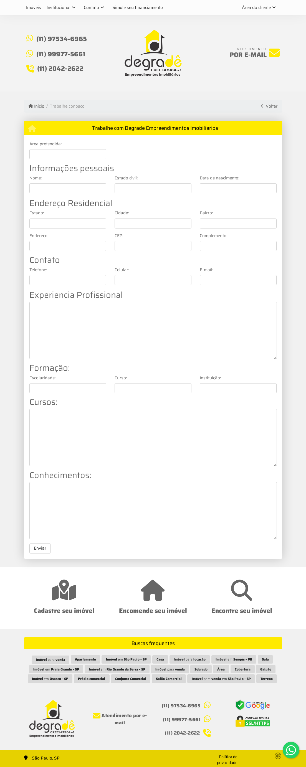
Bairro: (206, 213)
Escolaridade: (42, 378)
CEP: (119, 236)
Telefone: (38, 270)
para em (221, 678)
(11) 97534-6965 (61, 39)
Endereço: (38, 236)
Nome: (35, 178)
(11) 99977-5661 (60, 54)
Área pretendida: (45, 144)
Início (36, 106)
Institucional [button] (58, 7)
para (50, 659)
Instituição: (210, 378)
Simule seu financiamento (137, 7)
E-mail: (206, 270)
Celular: (122, 270)
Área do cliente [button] (256, 7)
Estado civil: (126, 178)
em (126, 659)
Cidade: (122, 213)
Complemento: (213, 236)
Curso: (121, 378)
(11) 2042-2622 (60, 68)
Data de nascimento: (219, 178)
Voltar (269, 106)
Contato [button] (91, 7)
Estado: (36, 213)
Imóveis (33, 7)
